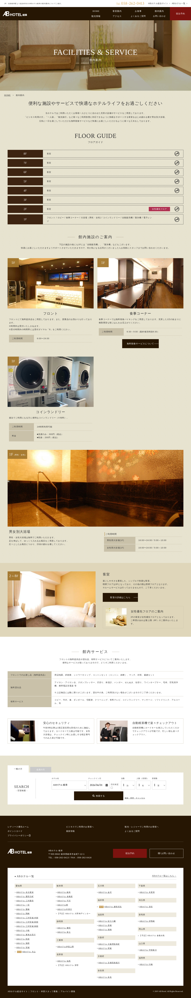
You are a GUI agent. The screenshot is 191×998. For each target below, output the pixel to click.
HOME (95, 11)
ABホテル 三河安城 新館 (27, 922)
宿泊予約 (180, 13)
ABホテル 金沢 (105, 892)
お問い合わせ (159, 16)
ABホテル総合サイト (18, 991)
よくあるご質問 (138, 16)
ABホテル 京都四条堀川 (109, 963)
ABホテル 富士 (64, 932)
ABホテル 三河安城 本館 (27, 918)
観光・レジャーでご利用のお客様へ (142, 827)
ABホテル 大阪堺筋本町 (109, 944)
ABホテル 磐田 (64, 928)
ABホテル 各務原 (65, 896)
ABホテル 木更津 (147, 892)
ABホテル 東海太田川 (25, 935)
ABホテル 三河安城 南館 (27, 926)
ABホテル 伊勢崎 (147, 921)
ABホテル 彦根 (105, 925)
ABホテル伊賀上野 (65, 947)
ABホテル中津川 (64, 909)
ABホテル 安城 (23, 947)
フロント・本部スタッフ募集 (44, 991)
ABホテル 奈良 (105, 977)
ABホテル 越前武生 (113, 907)
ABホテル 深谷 (146, 907)
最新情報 (70, 831)
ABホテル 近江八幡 (107, 921)
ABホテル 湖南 (105, 930)
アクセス (117, 16)
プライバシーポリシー (19, 835)
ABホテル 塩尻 (64, 961)
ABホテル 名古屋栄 (24, 892)
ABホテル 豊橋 (23, 909)
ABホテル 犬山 (29, 952)
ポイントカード (15, 831)
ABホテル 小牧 (23, 930)
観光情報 (96, 16)
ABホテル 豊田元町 (24, 896)
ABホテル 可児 (64, 901)
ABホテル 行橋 (146, 964)
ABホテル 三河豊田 (24, 901)
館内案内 (159, 11)
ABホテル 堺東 (105, 948)
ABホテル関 (62, 905)
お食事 (138, 11)
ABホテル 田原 (23, 939)
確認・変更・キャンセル (135, 798)
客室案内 (117, 11)
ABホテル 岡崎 (23, 914)
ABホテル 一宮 (23, 905)
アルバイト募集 (68, 991)
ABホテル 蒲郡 (23, 943)
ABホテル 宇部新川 (148, 950)
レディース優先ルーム (18, 827)
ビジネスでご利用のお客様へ (80, 827)
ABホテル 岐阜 (64, 892)
